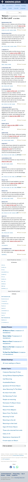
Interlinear (17, 5)
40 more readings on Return (11, 363)
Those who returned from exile (12, 430)
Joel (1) (3, 315)
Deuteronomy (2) (5, 299)
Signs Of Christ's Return (10, 427)
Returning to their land (10, 423)
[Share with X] (14, 467)
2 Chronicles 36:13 (7, 107)
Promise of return (8, 406)
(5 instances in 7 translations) (12, 342)
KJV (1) (3, 276)
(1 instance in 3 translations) (13, 331)
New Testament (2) (5, 317)
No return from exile (9, 392)
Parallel (10, 8)
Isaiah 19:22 (5, 132)
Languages (23, 8)
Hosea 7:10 (5, 179)
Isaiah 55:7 (4, 143)
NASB (11, 30)
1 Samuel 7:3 (5, 49)
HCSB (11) (3, 267)
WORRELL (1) (4, 288)
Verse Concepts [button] (22, 30)
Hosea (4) (3, 313)
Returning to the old (9, 420)
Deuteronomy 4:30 (6, 22)
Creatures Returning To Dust (12, 372)
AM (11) (3, 265)
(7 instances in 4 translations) (12, 337)
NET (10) (3, 281)
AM (2, 46)
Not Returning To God (10, 396)
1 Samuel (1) (4, 301)
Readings (24, 5)
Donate (8, 475)
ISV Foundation (6, 459)
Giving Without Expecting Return (13, 375)
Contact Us (14, 475)
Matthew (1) (4, 320)
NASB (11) (3, 279)
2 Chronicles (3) (4, 303)
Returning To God (8, 416)
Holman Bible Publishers (18, 455)
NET (8, 30)
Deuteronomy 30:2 (6, 33)
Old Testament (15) (5, 296)
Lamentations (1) (5, 310)
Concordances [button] (9, 5)
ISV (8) (2, 269)
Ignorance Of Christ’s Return (12, 386)
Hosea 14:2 (5, 201)
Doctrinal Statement (6, 473)
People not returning (9, 399)
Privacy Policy (16, 473)
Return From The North (10, 413)
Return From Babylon (9, 410)
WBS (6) (3, 286)
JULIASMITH (5, 245)
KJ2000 (19, 187)
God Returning (7, 379)
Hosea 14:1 (5, 190)
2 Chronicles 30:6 (6, 67)
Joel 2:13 (4, 216)
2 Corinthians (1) (5, 322)
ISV (6, 30)
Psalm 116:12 (5, 123)
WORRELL (4, 254)
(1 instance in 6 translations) (13, 348)
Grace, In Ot (6, 433)
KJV (2, 187)
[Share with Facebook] (11, 467)
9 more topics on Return (10, 440)
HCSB (3, 30)
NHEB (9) (3, 283)
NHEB (14, 30)
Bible (3, 5)
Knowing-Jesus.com (19, 477)
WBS (8, 46)
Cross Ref (16, 8)
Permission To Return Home (11, 403)
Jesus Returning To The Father (12, 389)
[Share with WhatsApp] (17, 467)
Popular (4, 8)
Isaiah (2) (3, 308)
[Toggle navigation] (25, 1)
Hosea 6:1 (4, 167)
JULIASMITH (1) (5, 272)
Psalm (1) (3, 306)
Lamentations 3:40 (6, 158)
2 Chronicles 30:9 (6, 89)
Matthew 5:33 (5, 236)
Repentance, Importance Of (11, 437)
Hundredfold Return (9, 382)
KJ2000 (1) (3, 274)
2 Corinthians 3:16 (6, 248)
